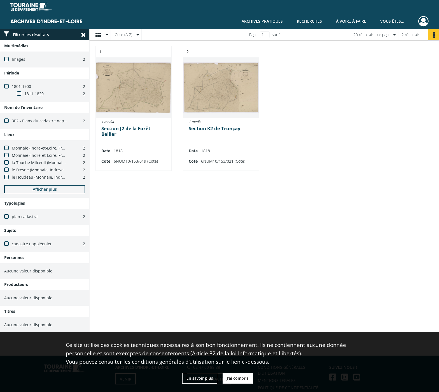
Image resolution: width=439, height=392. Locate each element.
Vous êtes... (392, 21)
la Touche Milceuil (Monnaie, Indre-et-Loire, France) (60, 162)
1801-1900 (21, 86)
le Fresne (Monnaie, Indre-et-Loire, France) (52, 169)
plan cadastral (25, 216)
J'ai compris (238, 378)
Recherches (309, 21)
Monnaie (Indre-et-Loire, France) (42, 148)
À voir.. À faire (351, 21)
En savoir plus (199, 378)
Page (253, 34)
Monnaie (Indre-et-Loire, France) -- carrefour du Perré (62, 155)
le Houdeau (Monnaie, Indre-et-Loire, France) (54, 177)
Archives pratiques (262, 21)
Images (18, 59)
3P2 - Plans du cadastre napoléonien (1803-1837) (57, 120)
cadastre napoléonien (32, 243)
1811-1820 (34, 93)
